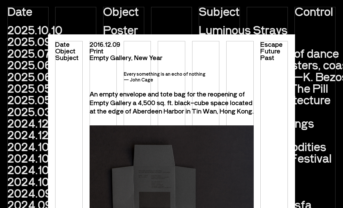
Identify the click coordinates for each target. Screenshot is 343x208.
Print (96, 51)
